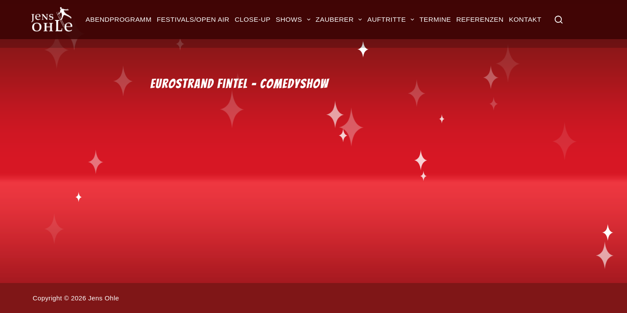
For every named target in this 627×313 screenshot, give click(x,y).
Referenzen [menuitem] (480, 19)
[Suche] (559, 19)
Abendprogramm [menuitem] (119, 19)
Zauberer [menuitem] (340, 19)
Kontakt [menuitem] (525, 19)
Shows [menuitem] (294, 19)
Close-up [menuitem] (252, 19)
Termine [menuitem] (435, 19)
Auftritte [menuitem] (392, 19)
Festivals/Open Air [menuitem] (193, 19)
